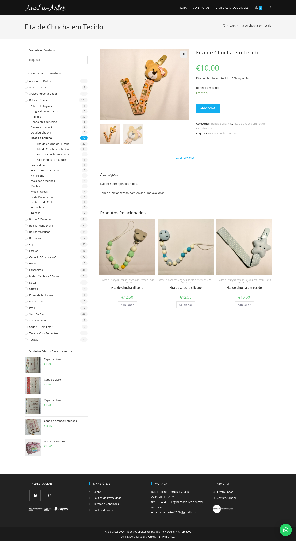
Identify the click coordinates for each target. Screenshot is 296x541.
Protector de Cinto (42, 202)
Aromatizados (37, 87)
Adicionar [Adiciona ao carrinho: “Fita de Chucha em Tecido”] (244, 305)
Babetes (36, 117)
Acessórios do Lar (40, 81)
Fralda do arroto (41, 165)
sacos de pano (38, 320)
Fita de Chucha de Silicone (53, 144)
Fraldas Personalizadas (45, 170)
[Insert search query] (56, 60)
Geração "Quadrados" (42, 257)
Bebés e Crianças (39, 100)
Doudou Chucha (41, 132)
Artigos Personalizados (43, 93)
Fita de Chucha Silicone (127, 288)
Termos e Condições (106, 504)
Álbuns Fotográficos (43, 106)
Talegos (35, 213)
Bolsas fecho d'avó (41, 225)
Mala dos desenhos (43, 181)
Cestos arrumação (42, 127)
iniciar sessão (120, 193)
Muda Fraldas (39, 191)
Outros (33, 289)
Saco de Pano (37, 314)
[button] (183, 54)
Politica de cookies (105, 510)
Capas (33, 244)
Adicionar (208, 108)
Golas (32, 263)
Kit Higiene (37, 175)
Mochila (36, 186)
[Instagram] (49, 495)
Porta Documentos (42, 197)
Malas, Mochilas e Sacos (44, 276)
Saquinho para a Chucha (52, 160)
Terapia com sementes (43, 333)
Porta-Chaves (37, 301)
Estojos (33, 251)
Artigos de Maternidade (45, 111)
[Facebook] (35, 495)
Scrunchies (37, 207)
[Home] (224, 25)
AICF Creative (183, 531)
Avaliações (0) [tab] (185, 158)
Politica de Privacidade (107, 498)
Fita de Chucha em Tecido (255, 25)
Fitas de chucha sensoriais (53, 154)
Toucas (33, 339)
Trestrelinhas (225, 492)
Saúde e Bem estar (40, 327)
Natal (32, 282)
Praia (32, 308)
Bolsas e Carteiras (40, 219)
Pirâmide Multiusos (41, 295)
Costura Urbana (227, 498)
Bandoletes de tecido (44, 122)
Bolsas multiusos (39, 232)
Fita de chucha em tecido (223, 133)
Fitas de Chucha (41, 138)
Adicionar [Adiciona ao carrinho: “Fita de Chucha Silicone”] (127, 305)
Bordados (35, 238)
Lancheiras (36, 270)
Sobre (97, 492)
